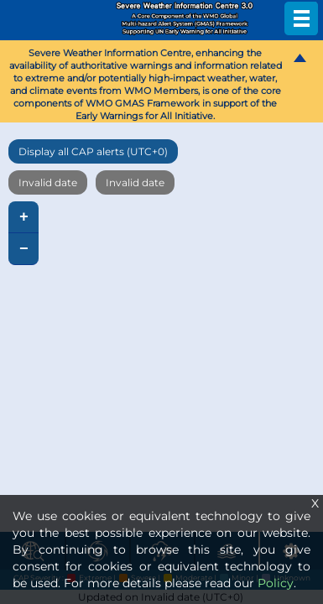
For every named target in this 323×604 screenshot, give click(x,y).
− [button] (24, 249)
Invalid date (47, 182)
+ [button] (24, 217)
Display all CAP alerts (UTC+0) (93, 151)
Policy (276, 583)
